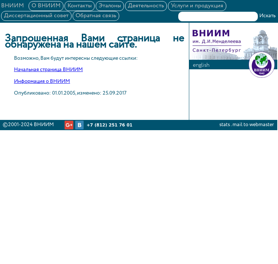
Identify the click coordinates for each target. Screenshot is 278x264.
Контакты (79, 6)
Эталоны (110, 6)
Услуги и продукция (197, 6)
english (201, 65)
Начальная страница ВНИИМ (48, 69)
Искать (267, 15)
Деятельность (146, 6)
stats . (225, 124)
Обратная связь (96, 16)
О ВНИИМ (46, 6)
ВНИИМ (12, 6)
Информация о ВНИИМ (42, 81)
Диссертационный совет (36, 16)
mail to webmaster (253, 124)
